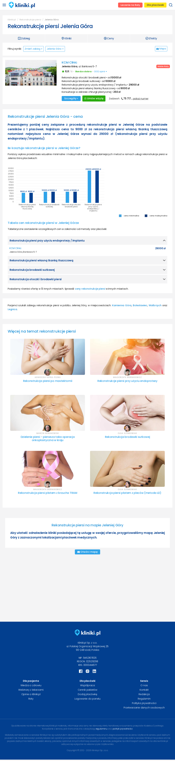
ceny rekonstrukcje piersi (90, 287)
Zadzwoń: (128, 98)
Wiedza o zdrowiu (31, 684)
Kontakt (144, 688)
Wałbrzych (155, 304)
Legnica (12, 308)
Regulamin (144, 697)
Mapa (161, 48)
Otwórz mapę (87, 551)
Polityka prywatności (144, 702)
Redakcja (144, 693)
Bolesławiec (140, 304)
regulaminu (101, 727)
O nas (144, 684)
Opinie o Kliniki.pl (31, 693)
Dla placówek (155, 5)
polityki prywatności (123, 727)
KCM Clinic (69, 62)
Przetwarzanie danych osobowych (144, 706)
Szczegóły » (71, 98)
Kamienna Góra (122, 304)
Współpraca (87, 684)
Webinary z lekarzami (30, 688)
